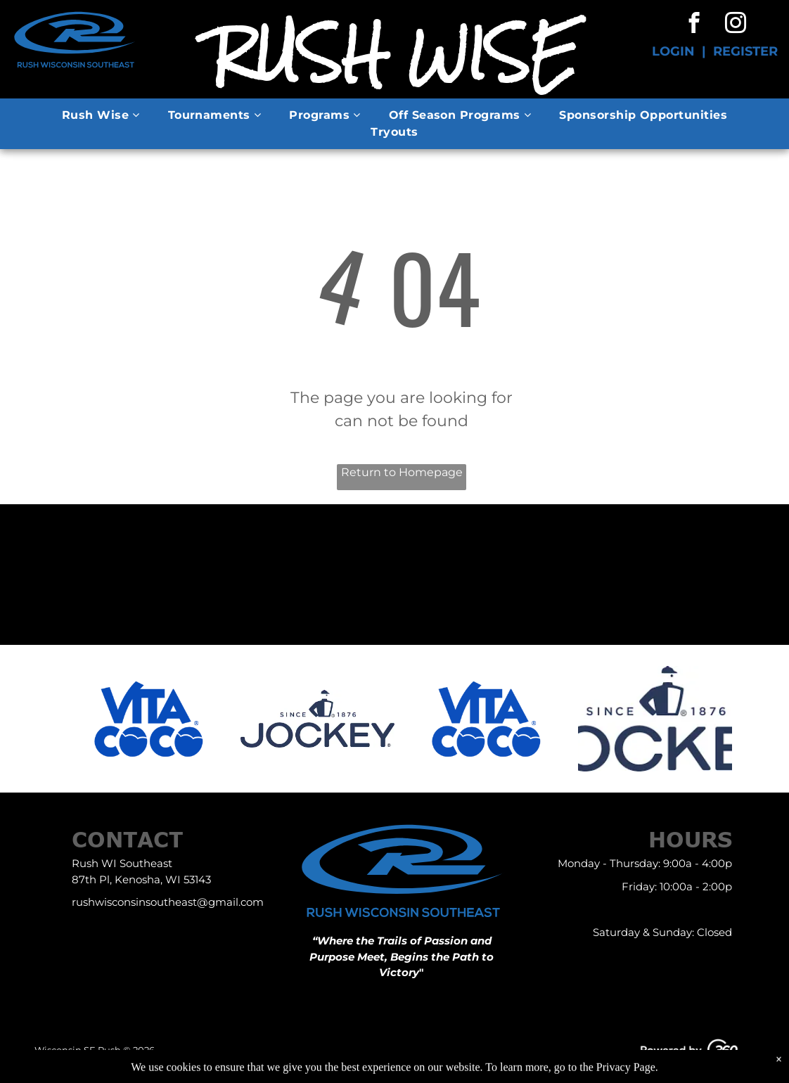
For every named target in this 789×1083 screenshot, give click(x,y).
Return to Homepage (402, 472)
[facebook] (694, 24)
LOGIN (673, 51)
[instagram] (735, 24)
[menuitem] (101, 115)
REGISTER (745, 51)
